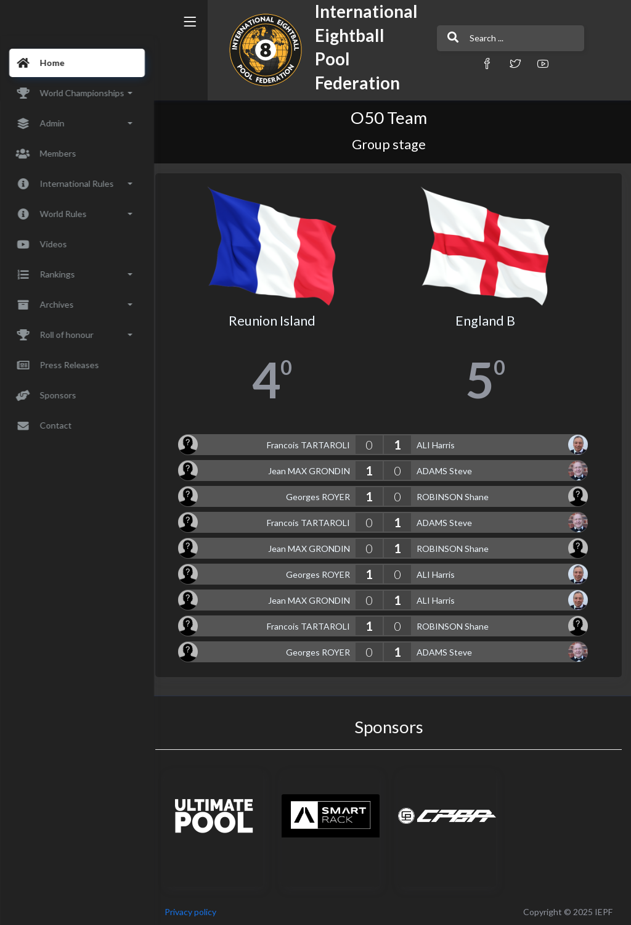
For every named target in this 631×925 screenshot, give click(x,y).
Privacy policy (198, 909)
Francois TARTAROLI (312, 442)
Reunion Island (278, 318)
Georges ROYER (322, 494)
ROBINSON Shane (456, 494)
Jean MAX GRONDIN (313, 468)
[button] (460, 63)
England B (488, 318)
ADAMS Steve (448, 468)
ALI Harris (439, 442)
